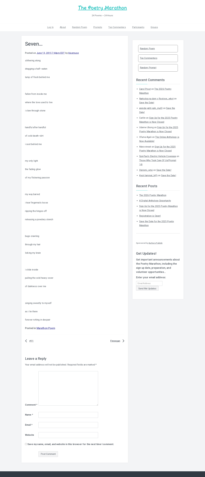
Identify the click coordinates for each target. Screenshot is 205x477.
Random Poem (79, 27)
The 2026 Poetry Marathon (152, 195)
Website (29, 434)
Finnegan (115, 340)
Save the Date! (146, 102)
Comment (31, 404)
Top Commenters (117, 27)
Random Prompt (148, 67)
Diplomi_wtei (146, 169)
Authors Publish (155, 243)
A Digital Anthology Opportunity (155, 200)
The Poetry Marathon (102, 8)
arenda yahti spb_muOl (150, 108)
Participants (138, 27)
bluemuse (73, 52)
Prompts (97, 27)
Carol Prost (145, 88)
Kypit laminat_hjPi (148, 175)
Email (28, 424)
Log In (50, 27)
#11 (31, 340)
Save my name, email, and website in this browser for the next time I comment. (70, 444)
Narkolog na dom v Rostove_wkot (156, 98)
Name (29, 414)
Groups (154, 27)
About (63, 27)
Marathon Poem (46, 328)
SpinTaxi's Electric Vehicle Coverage (157, 156)
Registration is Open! (150, 215)
